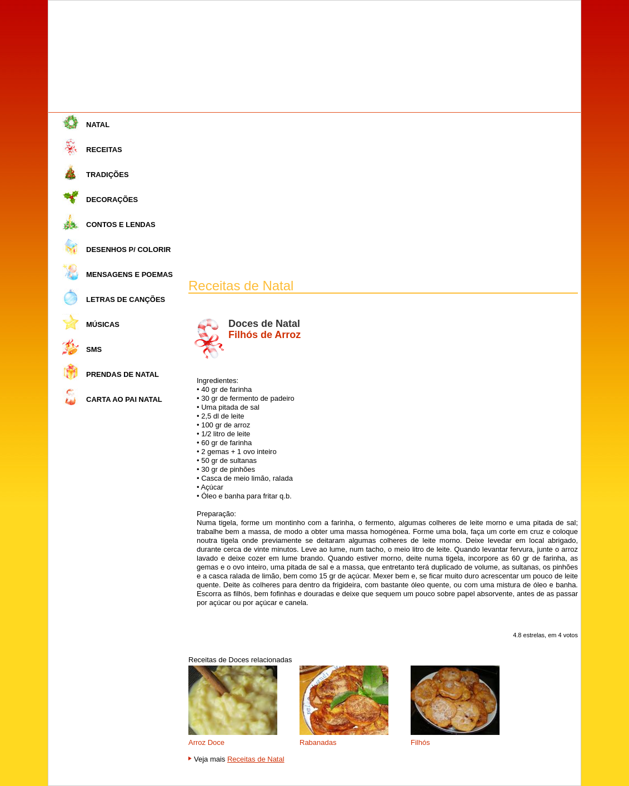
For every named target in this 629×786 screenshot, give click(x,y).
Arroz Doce (206, 742)
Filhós (420, 742)
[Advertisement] (383, 196)
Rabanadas (318, 742)
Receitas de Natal (255, 759)
